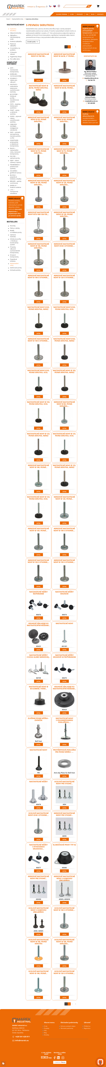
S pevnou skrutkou (32, 19)
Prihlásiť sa (32, 7)
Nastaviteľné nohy (17, 19)
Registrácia (43, 7)
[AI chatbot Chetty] (100, 1061)
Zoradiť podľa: (32, 41)
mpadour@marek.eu (91, 78)
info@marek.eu (22, 1040)
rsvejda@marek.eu (91, 101)
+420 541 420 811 (22, 1036)
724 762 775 (91, 80)
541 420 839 (91, 103)
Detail (38, 80)
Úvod (8, 19)
